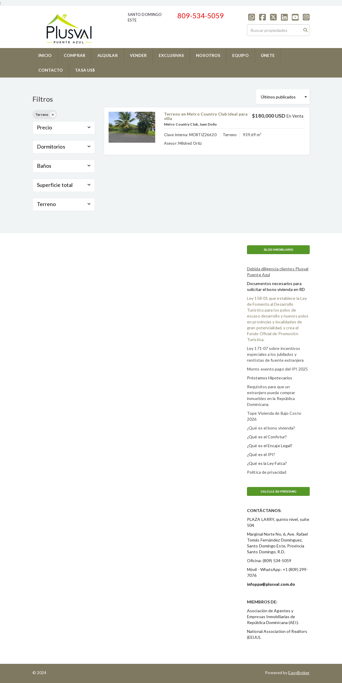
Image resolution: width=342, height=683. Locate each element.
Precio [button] (64, 127)
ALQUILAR (107, 55)
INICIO (45, 55)
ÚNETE (268, 55)
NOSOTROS (208, 55)
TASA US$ (85, 70)
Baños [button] (64, 165)
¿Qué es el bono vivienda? (271, 427)
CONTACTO (50, 70)
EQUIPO (240, 55)
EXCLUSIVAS (171, 55)
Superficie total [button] (64, 185)
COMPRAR (74, 55)
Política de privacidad (266, 472)
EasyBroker (299, 672)
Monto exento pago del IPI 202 (276, 368)
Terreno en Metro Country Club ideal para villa (206, 116)
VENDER (138, 55)
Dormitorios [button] (64, 146)
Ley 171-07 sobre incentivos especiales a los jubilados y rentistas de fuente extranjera (275, 354)
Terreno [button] (64, 204)
